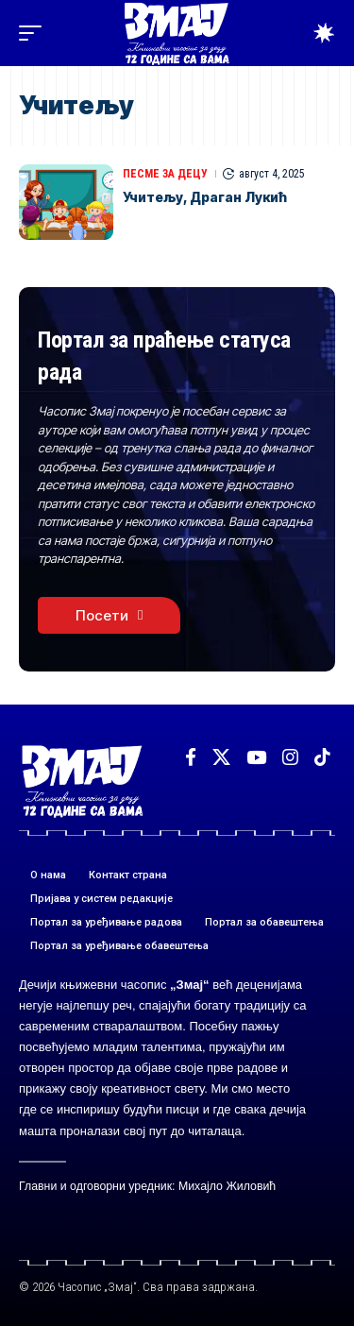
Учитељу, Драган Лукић (205, 197)
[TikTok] (322, 757)
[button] (35, 33)
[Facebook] (190, 757)
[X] (221, 757)
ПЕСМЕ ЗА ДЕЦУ (165, 173)
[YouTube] (256, 757)
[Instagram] (290, 757)
